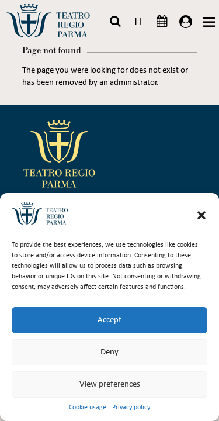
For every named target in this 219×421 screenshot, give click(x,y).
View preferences (109, 384)
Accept (109, 320)
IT (138, 22)
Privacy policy (131, 407)
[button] (201, 215)
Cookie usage (87, 407)
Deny (109, 352)
